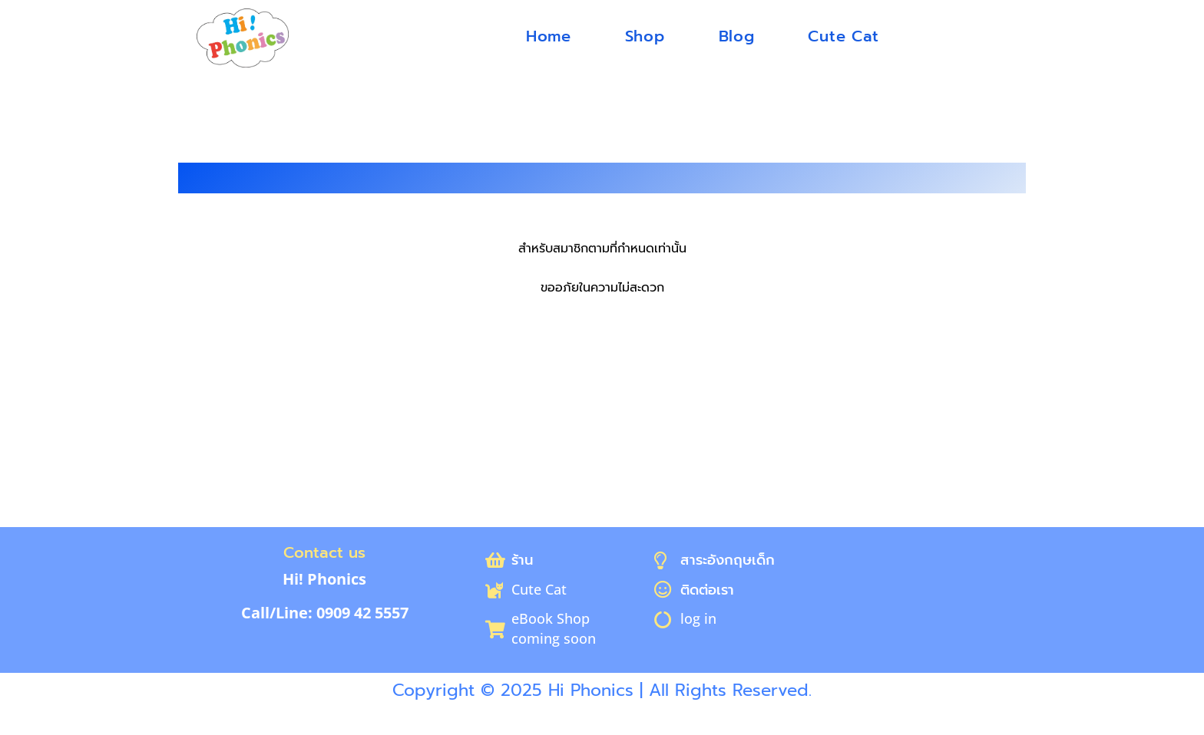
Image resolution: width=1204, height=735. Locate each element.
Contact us (324, 552)
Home (548, 36)
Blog (737, 36)
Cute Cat (843, 36)
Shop (645, 36)
